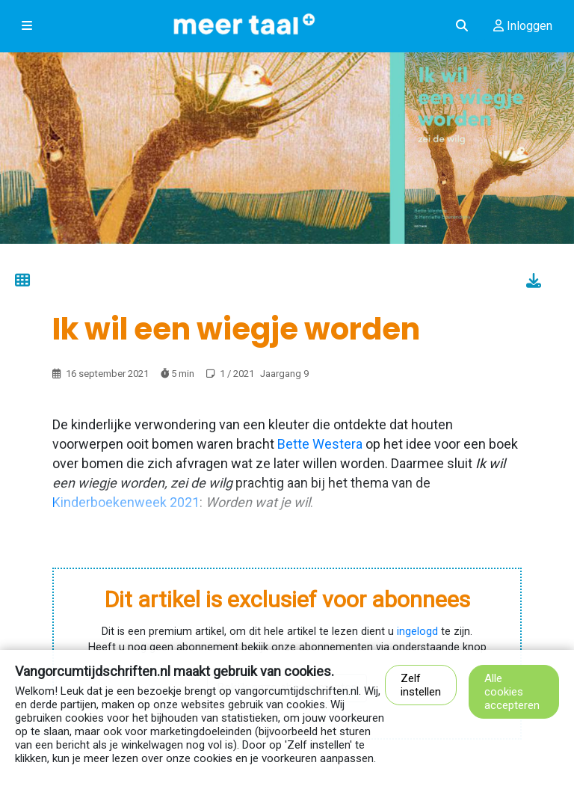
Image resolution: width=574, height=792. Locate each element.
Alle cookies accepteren (512, 692)
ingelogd (417, 631)
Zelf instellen (421, 685)
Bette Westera (319, 444)
